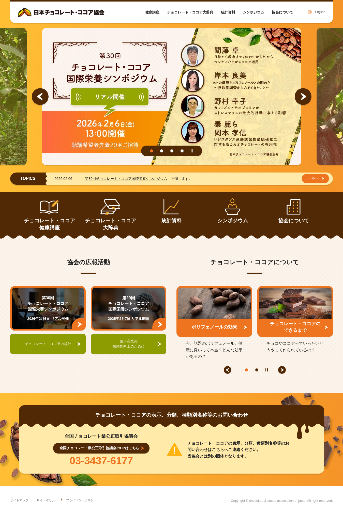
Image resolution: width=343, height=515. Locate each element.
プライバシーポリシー (90, 500)
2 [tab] (161, 150)
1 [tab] (151, 150)
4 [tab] (182, 150)
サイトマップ (21, 500)
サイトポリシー (52, 500)
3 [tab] (171, 150)
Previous (40, 96)
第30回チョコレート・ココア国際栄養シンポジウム (126, 179)
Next (303, 96)
